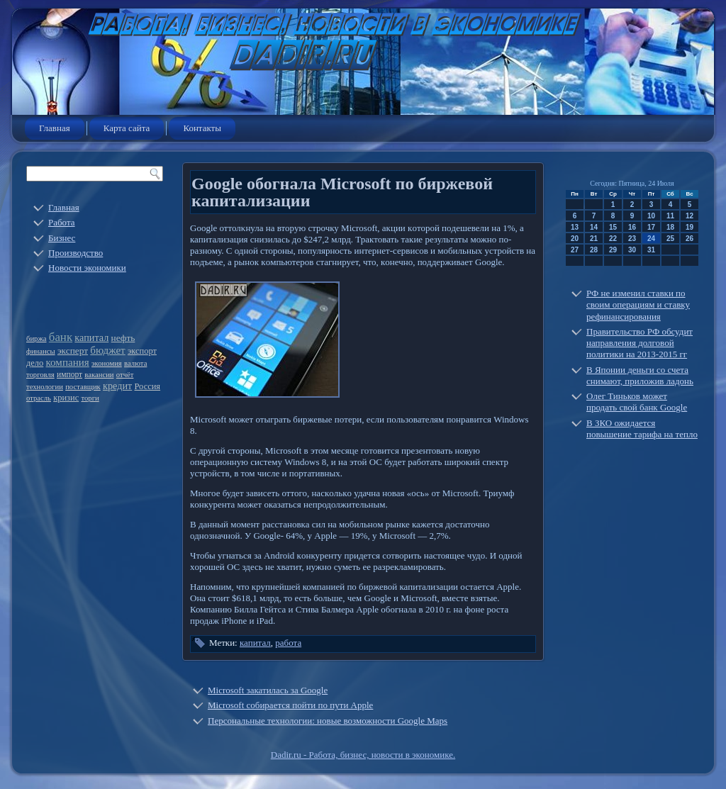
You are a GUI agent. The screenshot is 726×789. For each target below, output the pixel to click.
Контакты (202, 128)
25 (670, 238)
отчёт (125, 375)
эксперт (72, 350)
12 (689, 216)
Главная (54, 128)
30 (632, 250)
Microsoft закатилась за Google (268, 690)
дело (34, 363)
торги (90, 398)
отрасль (38, 398)
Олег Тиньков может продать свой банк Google (636, 402)
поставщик (83, 387)
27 (575, 250)
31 (651, 250)
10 (651, 216)
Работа (61, 222)
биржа (36, 338)
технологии (44, 387)
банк (60, 337)
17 (651, 227)
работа (288, 642)
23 (632, 238)
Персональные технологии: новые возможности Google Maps (327, 720)
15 (613, 227)
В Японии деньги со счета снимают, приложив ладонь (639, 375)
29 (613, 250)
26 (689, 238)
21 (594, 238)
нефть (123, 337)
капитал (91, 337)
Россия (148, 386)
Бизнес (61, 238)
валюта (135, 363)
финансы (40, 351)
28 (594, 250)
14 (594, 227)
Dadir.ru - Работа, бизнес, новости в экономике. (363, 754)
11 (670, 216)
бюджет (107, 350)
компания (67, 362)
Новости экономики (87, 267)
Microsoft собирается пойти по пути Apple (290, 705)
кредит (117, 385)
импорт (69, 374)
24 (651, 238)
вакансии (98, 375)
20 (575, 238)
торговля (40, 375)
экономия (106, 363)
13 (575, 227)
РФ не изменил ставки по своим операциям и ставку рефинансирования (638, 305)
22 (613, 238)
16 (632, 227)
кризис (66, 398)
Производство (75, 252)
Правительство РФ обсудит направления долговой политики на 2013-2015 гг (639, 343)
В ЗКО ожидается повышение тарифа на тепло (642, 429)
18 (670, 227)
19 (689, 227)
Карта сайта (127, 128)
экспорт (142, 351)
